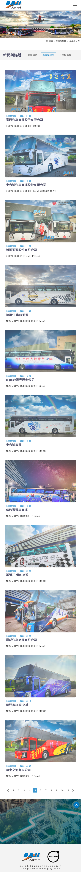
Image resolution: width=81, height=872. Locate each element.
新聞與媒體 (61, 41)
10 (62, 794)
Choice (56, 868)
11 (67, 794)
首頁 (49, 41)
